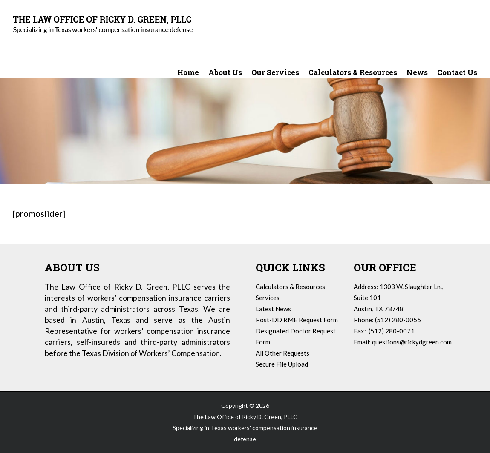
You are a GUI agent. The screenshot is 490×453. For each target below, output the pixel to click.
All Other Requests (282, 353)
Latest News (273, 309)
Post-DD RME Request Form (297, 320)
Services (268, 297)
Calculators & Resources (290, 286)
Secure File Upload (282, 364)
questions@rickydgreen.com (412, 342)
